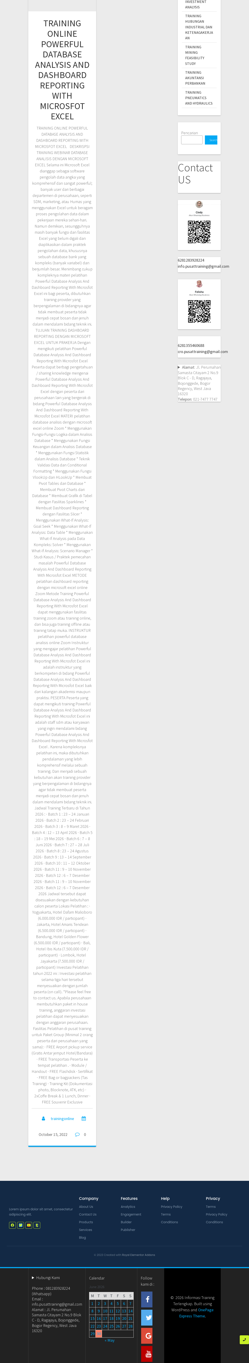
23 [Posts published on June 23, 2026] (99, 1326)
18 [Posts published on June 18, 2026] (111, 1318)
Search (213, 140)
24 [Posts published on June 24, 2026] (105, 1326)
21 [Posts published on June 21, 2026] (130, 1318)
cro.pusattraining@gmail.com (203, 351)
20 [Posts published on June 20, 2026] (124, 1318)
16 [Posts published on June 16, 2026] (99, 1318)
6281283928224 (191, 260)
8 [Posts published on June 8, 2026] (92, 1311)
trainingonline (62, 1118)
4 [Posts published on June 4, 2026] (111, 1303)
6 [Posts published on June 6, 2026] (124, 1303)
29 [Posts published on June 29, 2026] (92, 1333)
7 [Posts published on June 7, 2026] (130, 1303)
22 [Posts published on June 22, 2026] (92, 1326)
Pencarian (189, 132)
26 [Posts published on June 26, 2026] (118, 1326)
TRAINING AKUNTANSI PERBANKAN (195, 78)
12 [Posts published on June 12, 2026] (118, 1311)
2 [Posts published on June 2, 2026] (99, 1303)
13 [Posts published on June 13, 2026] (124, 1311)
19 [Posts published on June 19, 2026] (118, 1318)
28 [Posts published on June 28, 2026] (130, 1326)
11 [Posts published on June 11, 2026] (111, 1311)
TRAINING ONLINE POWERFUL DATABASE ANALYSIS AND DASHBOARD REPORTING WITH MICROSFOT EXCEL (62, 69)
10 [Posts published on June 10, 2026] (105, 1311)
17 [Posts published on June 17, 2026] (105, 1318)
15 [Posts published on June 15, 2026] (92, 1318)
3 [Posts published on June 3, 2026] (105, 1303)
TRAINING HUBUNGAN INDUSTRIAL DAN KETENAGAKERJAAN (199, 27)
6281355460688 (191, 345)
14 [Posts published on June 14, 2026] (130, 1311)
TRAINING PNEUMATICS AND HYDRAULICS (199, 98)
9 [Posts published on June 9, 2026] (99, 1311)
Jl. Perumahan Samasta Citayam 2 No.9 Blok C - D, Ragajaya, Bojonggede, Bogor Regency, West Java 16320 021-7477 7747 (199, 383)
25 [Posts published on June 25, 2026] (111, 1326)
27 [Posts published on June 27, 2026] (124, 1326)
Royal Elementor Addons (138, 1255)
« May (109, 1340)
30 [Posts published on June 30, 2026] (99, 1333)
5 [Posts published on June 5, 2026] (118, 1303)
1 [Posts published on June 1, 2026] (92, 1303)
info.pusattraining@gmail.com (203, 266)
